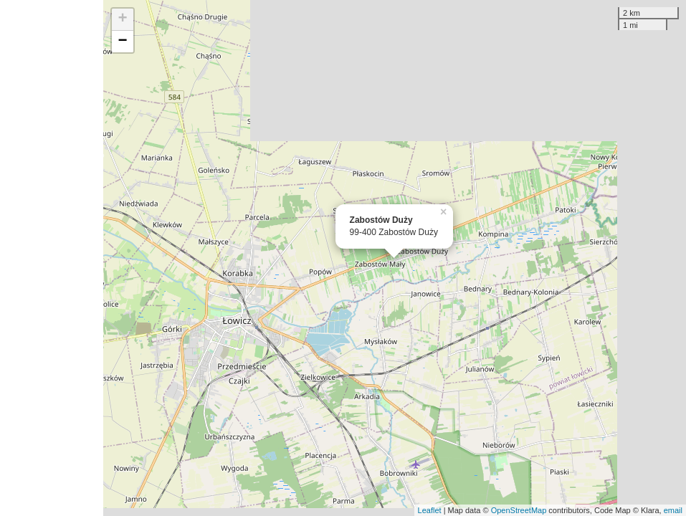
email (673, 510)
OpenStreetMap (519, 510)
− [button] (122, 41)
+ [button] (122, 19)
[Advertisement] (51, 258)
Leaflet (430, 510)
